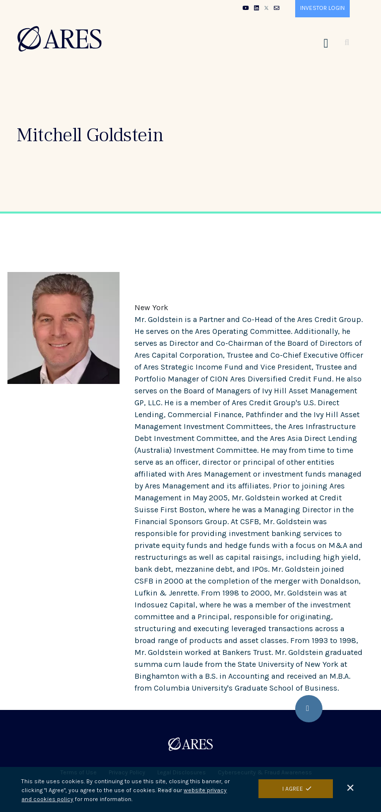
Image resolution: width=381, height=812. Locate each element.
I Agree (292, 790)
